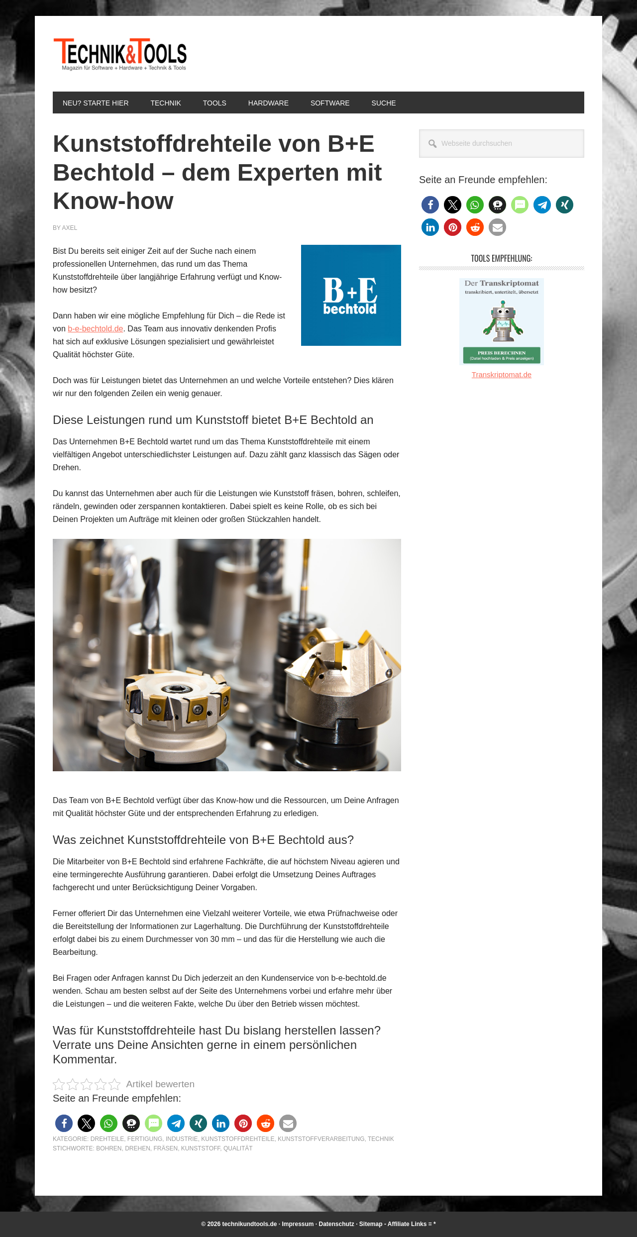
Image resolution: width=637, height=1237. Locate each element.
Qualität (238, 1148)
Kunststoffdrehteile (237, 1138)
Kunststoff (200, 1148)
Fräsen (165, 1148)
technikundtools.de (249, 1224)
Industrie (182, 1138)
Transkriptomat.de (501, 374)
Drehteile (107, 1138)
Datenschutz (336, 1224)
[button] (64, 1123)
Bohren (108, 1148)
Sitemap (371, 1224)
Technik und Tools (120, 54)
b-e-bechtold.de (95, 328)
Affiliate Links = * (412, 1224)
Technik (381, 1138)
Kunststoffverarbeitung (321, 1138)
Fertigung (144, 1138)
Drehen (137, 1148)
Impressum (298, 1224)
